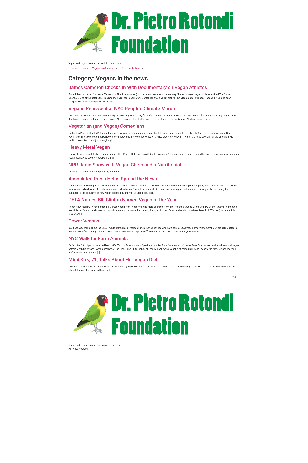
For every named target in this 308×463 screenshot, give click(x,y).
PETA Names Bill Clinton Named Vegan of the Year (123, 200)
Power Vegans (84, 221)
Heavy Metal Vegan (89, 147)
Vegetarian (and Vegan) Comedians (106, 126)
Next (235, 276)
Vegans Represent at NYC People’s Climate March (122, 108)
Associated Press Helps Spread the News (113, 179)
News (85, 68)
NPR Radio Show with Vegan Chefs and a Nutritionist (125, 165)
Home (74, 68)
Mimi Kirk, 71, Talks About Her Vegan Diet (113, 259)
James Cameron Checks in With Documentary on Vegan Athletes (138, 87)
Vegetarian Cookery (102, 68)
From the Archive (131, 68)
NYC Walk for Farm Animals (98, 238)
